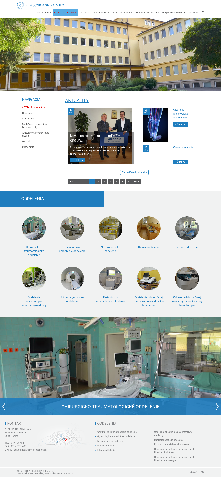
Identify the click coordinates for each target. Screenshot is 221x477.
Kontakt (15, 423)
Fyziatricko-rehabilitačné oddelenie (171, 444)
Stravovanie (193, 12)
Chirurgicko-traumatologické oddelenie (117, 432)
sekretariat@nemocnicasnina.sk (30, 449)
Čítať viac (78, 160)
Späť (72, 181)
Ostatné (26, 141)
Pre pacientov (126, 12)
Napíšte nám (153, 12)
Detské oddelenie (106, 445)
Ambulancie (28, 118)
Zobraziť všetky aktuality (134, 172)
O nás (37, 12)
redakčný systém (43, 473)
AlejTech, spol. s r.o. (68, 473)
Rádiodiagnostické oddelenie (169, 440)
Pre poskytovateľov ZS (173, 12)
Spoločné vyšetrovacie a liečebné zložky (34, 125)
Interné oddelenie (106, 450)
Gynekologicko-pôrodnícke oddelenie (116, 436)
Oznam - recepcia (183, 147)
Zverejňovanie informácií (104, 12)
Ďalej (136, 181)
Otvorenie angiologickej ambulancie (181, 113)
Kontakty (140, 12)
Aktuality (46, 12)
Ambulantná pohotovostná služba (35, 134)
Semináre (85, 12)
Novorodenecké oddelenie (110, 441)
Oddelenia (27, 113)
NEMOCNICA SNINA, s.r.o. (18, 429)
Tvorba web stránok (26, 473)
